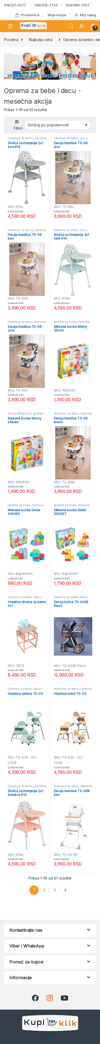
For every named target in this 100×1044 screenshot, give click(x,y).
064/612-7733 (45, 5)
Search (71, 26)
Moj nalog (85, 15)
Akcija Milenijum (19, 413)
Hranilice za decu (20, 138)
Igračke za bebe (65, 322)
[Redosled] (57, 124)
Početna (11, 39)
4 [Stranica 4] (65, 890)
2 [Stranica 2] (44, 890)
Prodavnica (27, 15)
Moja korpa (57, 15)
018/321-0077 (15, 5)
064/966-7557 (77, 5)
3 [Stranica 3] (55, 890)
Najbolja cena (41, 39)
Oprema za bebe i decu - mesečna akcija (72, 139)
